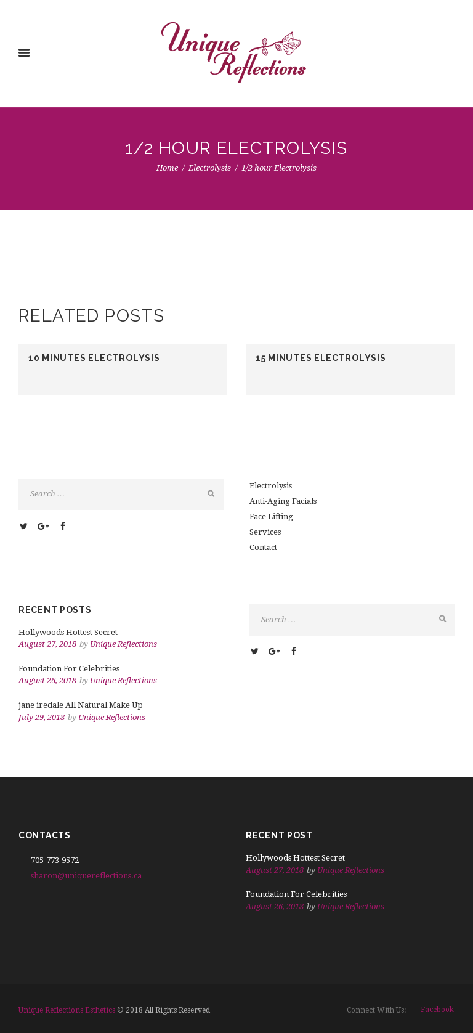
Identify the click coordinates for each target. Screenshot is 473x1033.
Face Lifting (271, 516)
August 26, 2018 (47, 680)
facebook (437, 1009)
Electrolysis (209, 167)
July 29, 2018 (41, 717)
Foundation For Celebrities (68, 668)
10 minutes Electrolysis (94, 358)
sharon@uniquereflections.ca (86, 875)
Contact (263, 547)
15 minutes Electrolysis (321, 358)
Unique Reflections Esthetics (66, 1010)
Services (265, 532)
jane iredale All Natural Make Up (80, 705)
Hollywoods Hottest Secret (68, 632)
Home (167, 167)
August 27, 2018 (47, 644)
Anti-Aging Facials (283, 501)
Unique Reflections (123, 644)
